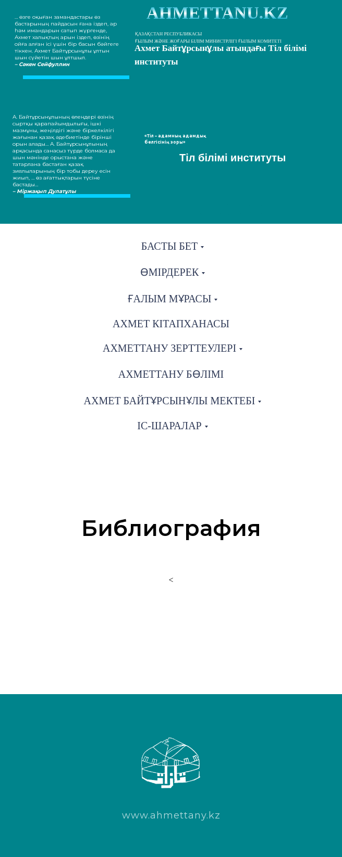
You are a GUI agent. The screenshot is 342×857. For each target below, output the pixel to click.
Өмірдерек (169, 272)
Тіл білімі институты (232, 157)
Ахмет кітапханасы (171, 323)
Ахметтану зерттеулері (169, 348)
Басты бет (169, 246)
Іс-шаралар (169, 425)
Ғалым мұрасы (170, 298)
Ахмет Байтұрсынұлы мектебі (169, 400)
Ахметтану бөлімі (171, 374)
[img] (205, 209)
